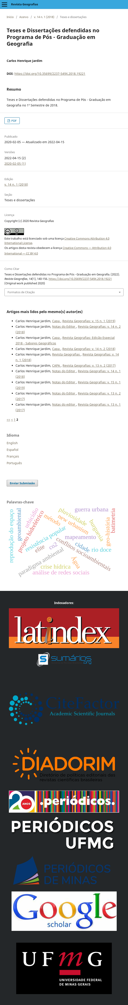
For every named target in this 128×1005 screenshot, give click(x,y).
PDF (14, 121)
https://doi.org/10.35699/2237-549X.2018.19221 (49, 73)
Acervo (23, 17)
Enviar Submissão (22, 483)
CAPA (56, 365)
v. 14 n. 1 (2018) (44, 17)
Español (12, 450)
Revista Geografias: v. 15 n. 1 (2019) (88, 321)
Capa (56, 321)
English (12, 443)
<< (8, 419)
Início (10, 17)
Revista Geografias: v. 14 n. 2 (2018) (88, 349)
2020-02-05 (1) (15, 163)
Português (14, 463)
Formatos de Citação (21, 292)
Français (13, 456)
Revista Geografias (24, 4)
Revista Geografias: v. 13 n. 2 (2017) (89, 365)
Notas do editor (64, 404)
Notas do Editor (64, 326)
